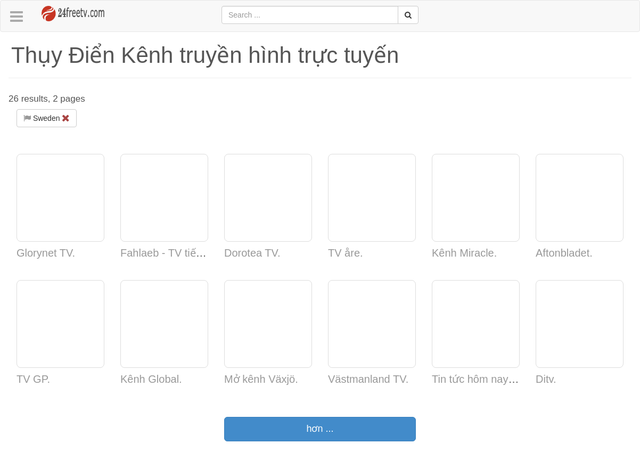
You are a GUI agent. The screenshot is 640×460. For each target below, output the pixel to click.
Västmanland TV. (368, 379)
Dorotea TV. (252, 253)
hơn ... (319, 428)
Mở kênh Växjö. (261, 379)
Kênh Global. (151, 379)
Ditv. (546, 379)
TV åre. (345, 253)
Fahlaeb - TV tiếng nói (172, 253)
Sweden (46, 118)
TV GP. (33, 379)
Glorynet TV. (46, 253)
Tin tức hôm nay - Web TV (494, 379)
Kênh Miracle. (464, 253)
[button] (16, 16)
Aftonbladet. (564, 253)
